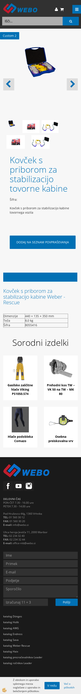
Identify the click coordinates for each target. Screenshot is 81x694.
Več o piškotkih (69, 685)
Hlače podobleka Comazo (20, 439)
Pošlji (66, 602)
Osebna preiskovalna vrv (60, 439)
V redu (52, 685)
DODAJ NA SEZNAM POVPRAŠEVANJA (42, 242)
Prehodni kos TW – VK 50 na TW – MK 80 (61, 389)
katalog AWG (11, 628)
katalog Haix (10, 651)
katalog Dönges (12, 616)
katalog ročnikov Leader (17, 663)
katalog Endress (12, 634)
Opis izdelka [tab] (40, 277)
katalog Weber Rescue (16, 645)
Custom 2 (9, 36)
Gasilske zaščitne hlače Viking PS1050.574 (20, 389)
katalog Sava (11, 640)
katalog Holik (11, 622)
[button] (72, 84)
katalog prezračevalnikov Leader (22, 657)
